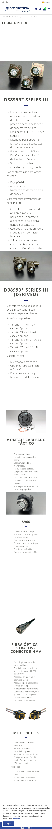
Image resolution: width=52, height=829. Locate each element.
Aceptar (8, 823)
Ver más (16, 819)
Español (46, 2)
